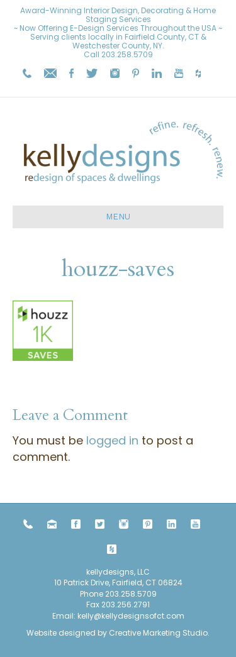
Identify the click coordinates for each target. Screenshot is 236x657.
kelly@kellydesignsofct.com (130, 615)
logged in (112, 440)
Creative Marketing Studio (158, 632)
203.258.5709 (127, 54)
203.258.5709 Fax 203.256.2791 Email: (104, 604)
